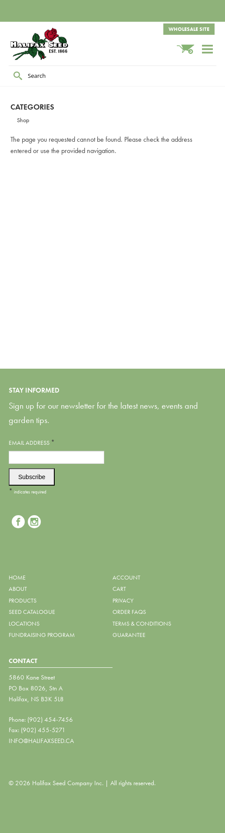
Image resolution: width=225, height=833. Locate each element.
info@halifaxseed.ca (41, 740)
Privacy (122, 600)
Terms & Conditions (141, 623)
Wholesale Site (189, 29)
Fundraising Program (42, 635)
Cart (119, 589)
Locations (24, 623)
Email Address (32, 442)
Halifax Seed (52, 44)
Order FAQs (129, 612)
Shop (23, 120)
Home (17, 577)
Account (126, 577)
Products (22, 600)
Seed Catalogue (32, 612)
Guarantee (129, 635)
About (18, 589)
